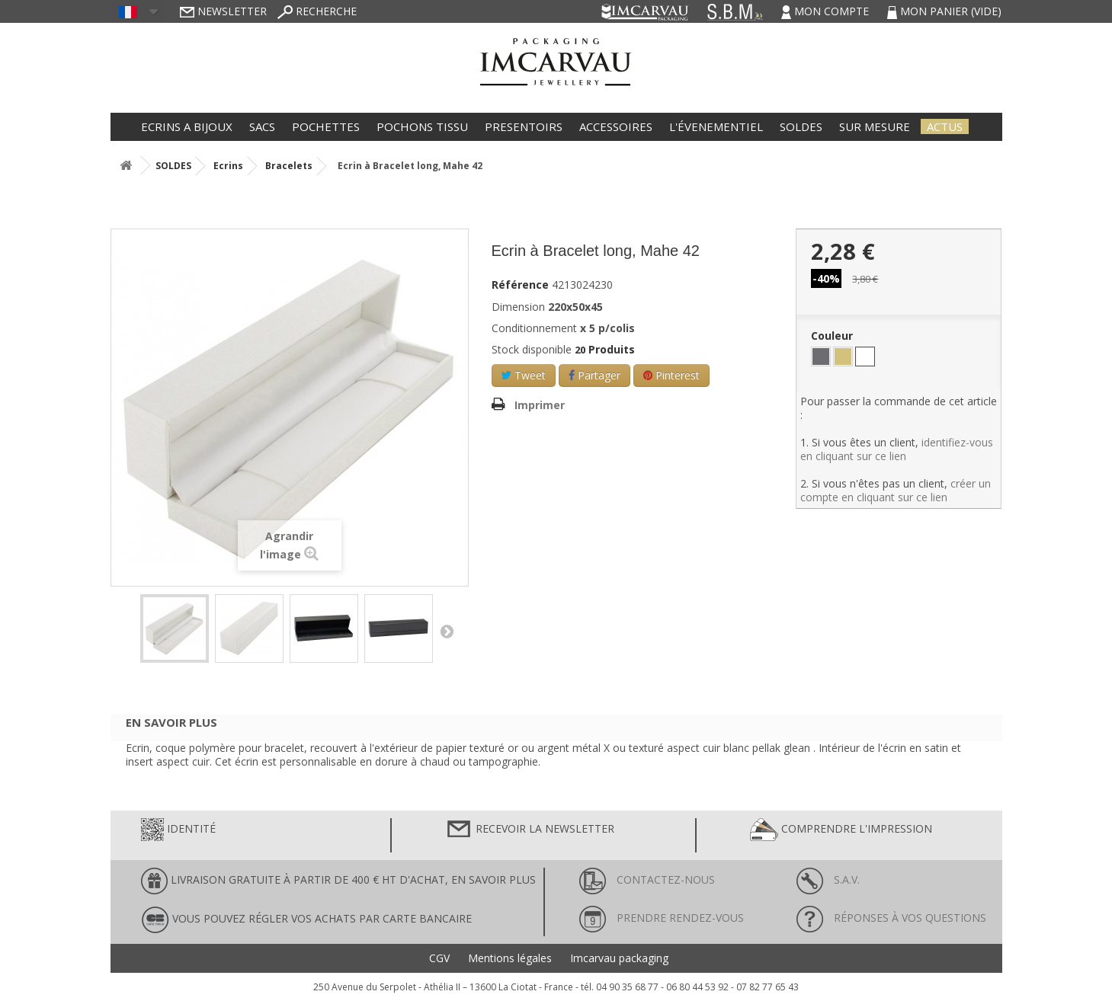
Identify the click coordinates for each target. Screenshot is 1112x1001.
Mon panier (944, 11)
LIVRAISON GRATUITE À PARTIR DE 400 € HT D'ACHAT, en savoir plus (338, 881)
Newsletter (223, 11)
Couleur (833, 336)
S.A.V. (828, 879)
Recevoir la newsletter (529, 829)
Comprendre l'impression (841, 829)
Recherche (317, 11)
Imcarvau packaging (619, 958)
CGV (439, 958)
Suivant (446, 630)
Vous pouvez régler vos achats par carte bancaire (306, 920)
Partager (594, 375)
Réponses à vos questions (891, 917)
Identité (178, 829)
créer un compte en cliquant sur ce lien (895, 490)
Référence (520, 285)
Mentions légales (510, 958)
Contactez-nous (647, 879)
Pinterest (671, 375)
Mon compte (826, 11)
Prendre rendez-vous (661, 917)
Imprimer (539, 405)
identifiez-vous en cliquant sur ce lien (896, 449)
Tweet (524, 375)
